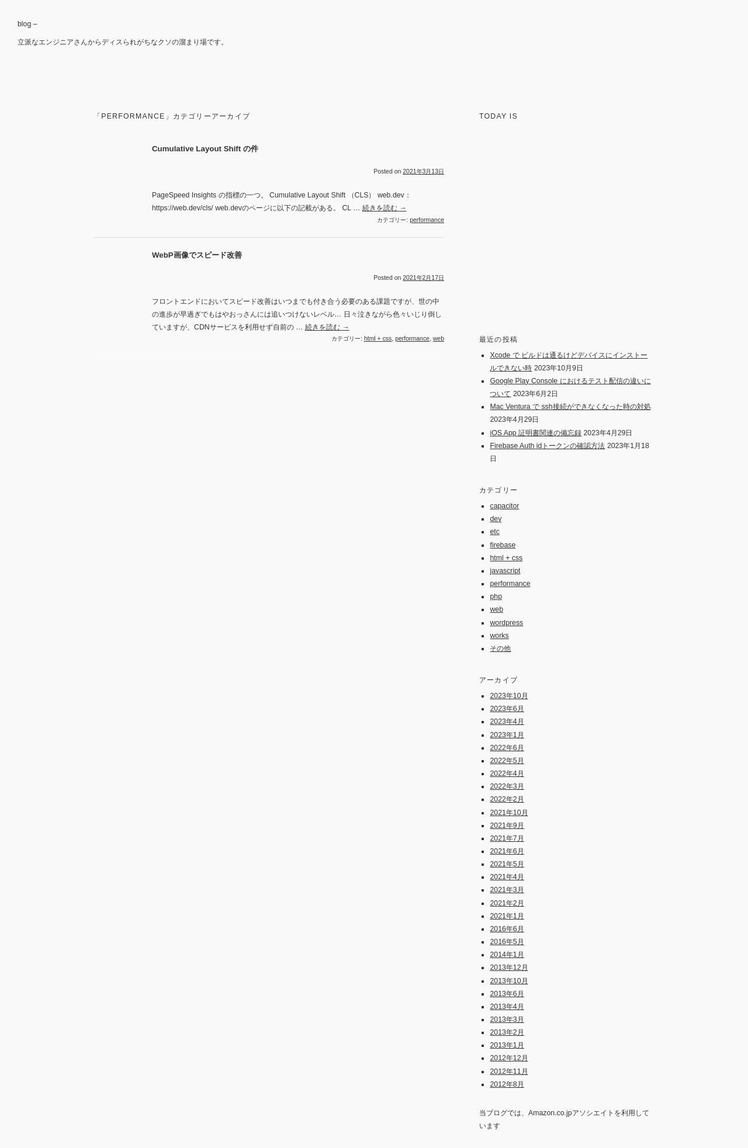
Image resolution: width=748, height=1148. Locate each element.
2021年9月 (507, 825)
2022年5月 (507, 761)
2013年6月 (507, 994)
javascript (505, 571)
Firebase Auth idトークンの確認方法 (547, 446)
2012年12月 (509, 1058)
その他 (500, 648)
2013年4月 (507, 1007)
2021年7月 (507, 838)
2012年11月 (509, 1071)
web (438, 338)
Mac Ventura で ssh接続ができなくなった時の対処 (570, 407)
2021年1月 (507, 916)
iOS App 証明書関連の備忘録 (535, 433)
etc (494, 532)
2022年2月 (507, 799)
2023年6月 (507, 709)
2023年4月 (507, 721)
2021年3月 (507, 890)
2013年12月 (509, 967)
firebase (502, 545)
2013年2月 (507, 1032)
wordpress (506, 623)
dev (495, 519)
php (496, 596)
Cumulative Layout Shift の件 (205, 148)
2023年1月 (507, 735)
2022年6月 (507, 748)
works (499, 636)
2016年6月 (507, 929)
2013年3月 (507, 1019)
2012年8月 (507, 1084)
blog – (27, 24)
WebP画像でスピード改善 (197, 255)
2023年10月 (509, 696)
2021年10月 (509, 813)
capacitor (504, 506)
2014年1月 (507, 955)
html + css (378, 338)
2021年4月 (507, 877)
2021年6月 (507, 851)
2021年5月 (507, 864)
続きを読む (384, 208)
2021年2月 (507, 903)
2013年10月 (509, 981)
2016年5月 (507, 942)
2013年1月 (507, 1045)
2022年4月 (507, 773)
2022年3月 (507, 786)
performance (427, 220)
